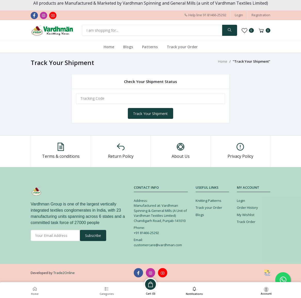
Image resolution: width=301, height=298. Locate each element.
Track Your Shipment (150, 113)
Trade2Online (64, 272)
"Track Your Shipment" (251, 61)
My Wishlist (245, 214)
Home (109, 46)
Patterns (150, 46)
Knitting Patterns (208, 200)
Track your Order (182, 46)
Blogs (128, 46)
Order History (247, 207)
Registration (261, 15)
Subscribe (93, 235)
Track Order (246, 221)
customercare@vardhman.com (158, 245)
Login (239, 15)
